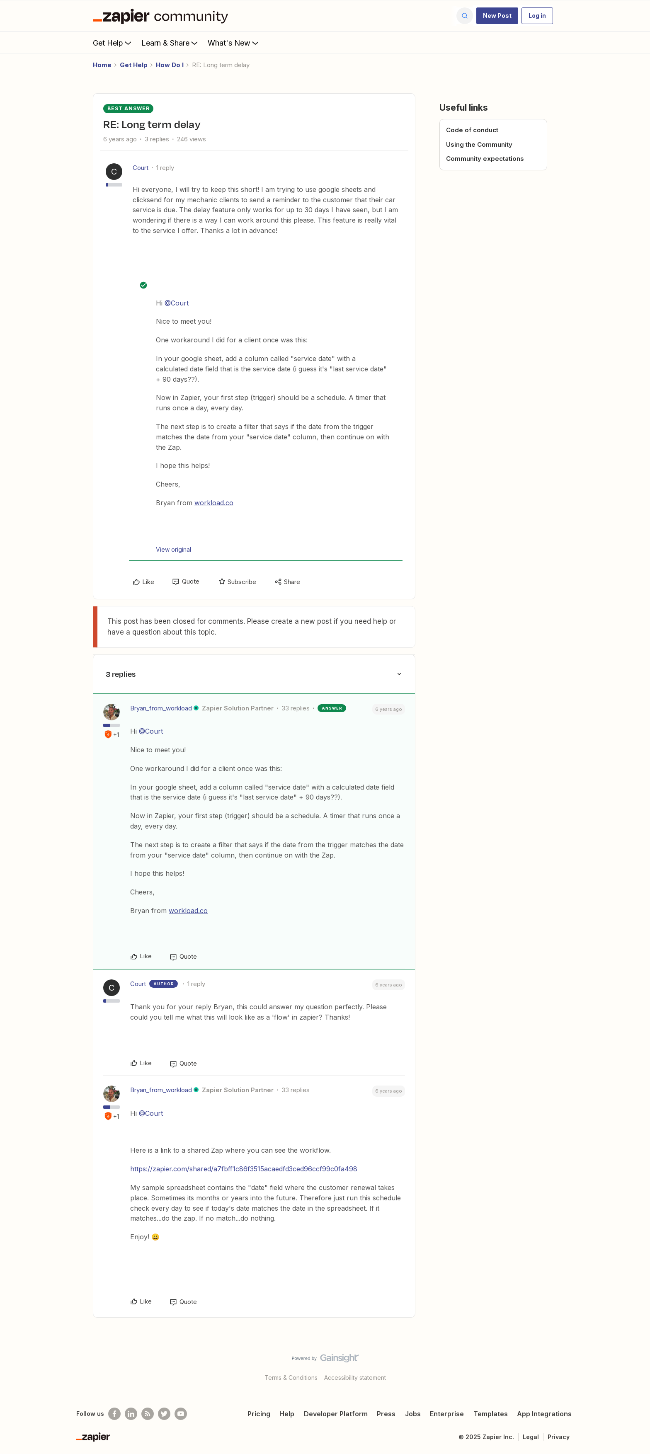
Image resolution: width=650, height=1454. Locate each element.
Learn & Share (170, 43)
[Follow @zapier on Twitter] (164, 1414)
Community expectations (485, 158)
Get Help (113, 43)
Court (140, 168)
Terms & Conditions (291, 1377)
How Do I (170, 65)
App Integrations (544, 1414)
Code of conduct (472, 130)
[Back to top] (633, 1365)
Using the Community (479, 144)
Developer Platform (336, 1414)
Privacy (559, 1436)
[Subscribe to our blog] (147, 1414)
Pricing (258, 1414)
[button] (497, 15)
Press (386, 1414)
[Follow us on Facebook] (114, 1414)
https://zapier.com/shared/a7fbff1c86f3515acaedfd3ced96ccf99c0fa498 (243, 1169)
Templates (490, 1414)
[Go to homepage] (162, 15)
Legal (531, 1436)
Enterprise (447, 1414)
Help (286, 1414)
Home (102, 65)
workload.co (213, 503)
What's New (234, 43)
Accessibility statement (355, 1377)
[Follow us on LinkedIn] (131, 1414)
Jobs (413, 1414)
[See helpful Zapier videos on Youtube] (181, 1414)
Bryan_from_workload (161, 708)
